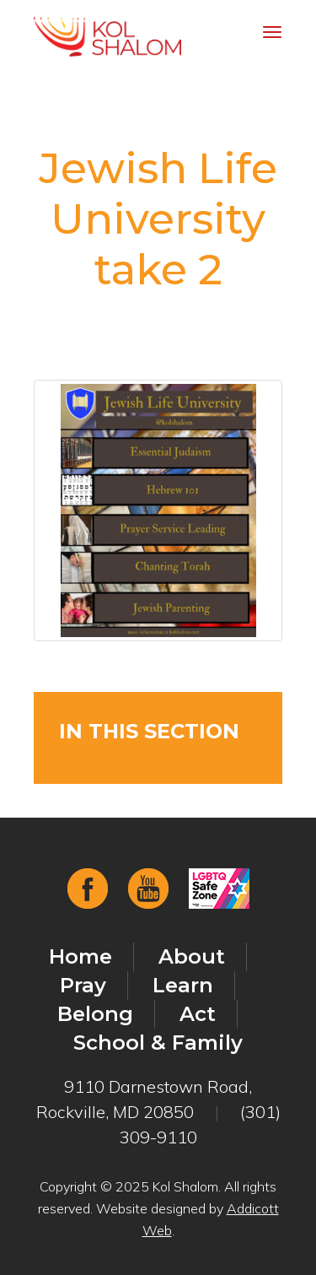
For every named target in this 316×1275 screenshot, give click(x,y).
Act (197, 1014)
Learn (183, 985)
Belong (95, 1014)
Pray (83, 985)
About (191, 956)
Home (80, 956)
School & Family (158, 1042)
